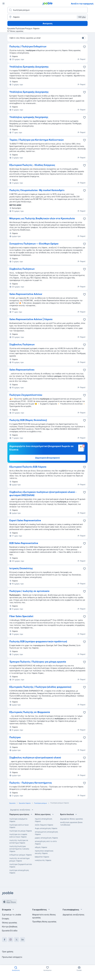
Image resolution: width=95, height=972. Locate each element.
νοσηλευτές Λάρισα (43, 860)
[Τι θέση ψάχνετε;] (47, 10)
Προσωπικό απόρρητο (12, 957)
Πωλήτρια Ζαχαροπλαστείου (25, 395)
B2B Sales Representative (23, 543)
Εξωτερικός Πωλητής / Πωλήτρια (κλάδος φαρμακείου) (40, 687)
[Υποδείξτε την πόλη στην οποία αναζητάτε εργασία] (47, 17)
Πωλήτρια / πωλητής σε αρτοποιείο (29, 591)
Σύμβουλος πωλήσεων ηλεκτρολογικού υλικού (35, 757)
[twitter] (16, 939)
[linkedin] (22, 939)
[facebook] (4, 939)
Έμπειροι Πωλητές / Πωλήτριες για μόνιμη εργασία (37, 661)
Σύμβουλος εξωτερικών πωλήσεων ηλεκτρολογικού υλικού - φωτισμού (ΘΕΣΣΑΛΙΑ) (42, 494)
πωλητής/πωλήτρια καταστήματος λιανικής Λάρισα (19, 848)
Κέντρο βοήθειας (9, 926)
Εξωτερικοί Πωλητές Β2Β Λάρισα (27, 466)
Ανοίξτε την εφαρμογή (82, 3)
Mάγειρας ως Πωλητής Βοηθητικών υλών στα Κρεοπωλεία (42, 218)
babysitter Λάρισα (42, 857)
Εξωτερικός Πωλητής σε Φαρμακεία (29, 712)
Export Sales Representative (25, 520)
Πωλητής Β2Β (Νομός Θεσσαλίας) (28, 420)
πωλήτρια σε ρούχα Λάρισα (20, 831)
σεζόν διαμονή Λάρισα (44, 825)
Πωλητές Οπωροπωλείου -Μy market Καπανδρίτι (36, 190)
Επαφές (5, 918)
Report (81, 59)
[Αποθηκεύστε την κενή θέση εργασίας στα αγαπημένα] (84, 46)
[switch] (84, 38)
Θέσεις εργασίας (9, 922)
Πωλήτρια (15, 737)
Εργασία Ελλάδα (9, 930)
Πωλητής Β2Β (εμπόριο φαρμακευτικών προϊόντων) (38, 641)
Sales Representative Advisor (25, 294)
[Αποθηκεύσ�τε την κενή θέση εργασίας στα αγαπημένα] (84, 67)
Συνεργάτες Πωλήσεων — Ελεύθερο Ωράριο (33, 243)
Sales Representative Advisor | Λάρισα (31, 319)
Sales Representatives (21, 369)
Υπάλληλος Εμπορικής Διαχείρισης (29, 66)
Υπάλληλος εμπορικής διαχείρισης (28, 117)
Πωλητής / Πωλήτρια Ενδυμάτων (27, 46)
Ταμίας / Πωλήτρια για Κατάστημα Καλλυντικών (36, 140)
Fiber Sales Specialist (21, 616)
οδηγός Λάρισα (41, 847)
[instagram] (10, 939)
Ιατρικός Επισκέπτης (21, 568)
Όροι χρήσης (7, 951)
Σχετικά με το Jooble (11, 914)
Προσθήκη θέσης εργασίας (44, 921)
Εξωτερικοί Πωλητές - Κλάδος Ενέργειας (32, 165)
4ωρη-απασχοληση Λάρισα (46, 828)
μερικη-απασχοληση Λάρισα (46, 838)
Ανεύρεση (47, 23)
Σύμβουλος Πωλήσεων (22, 269)
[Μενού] (3, 3)
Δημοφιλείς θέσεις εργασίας (71, 819)
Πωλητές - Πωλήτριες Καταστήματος (30, 782)
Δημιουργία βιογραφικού (47, 457)
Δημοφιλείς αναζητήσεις (22, 810)
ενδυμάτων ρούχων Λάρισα (20, 855)
